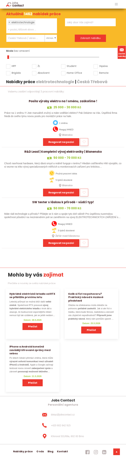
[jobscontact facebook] (87, 452)
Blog (50, 451)
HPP (14, 66)
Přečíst (32, 326)
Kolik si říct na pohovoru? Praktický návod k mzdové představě (85, 297)
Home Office (74, 73)
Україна (103, 66)
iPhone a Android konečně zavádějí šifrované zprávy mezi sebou (30, 350)
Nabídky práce (23, 451)
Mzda (9, 51)
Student (72, 66)
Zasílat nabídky (122, 52)
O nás (40, 451)
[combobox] (31, 25)
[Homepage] (15, 4)
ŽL (39, 66)
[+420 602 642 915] (63, 425)
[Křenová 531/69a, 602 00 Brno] (63, 436)
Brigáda (16, 73)
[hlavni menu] (116, 4)
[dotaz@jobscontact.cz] (63, 414)
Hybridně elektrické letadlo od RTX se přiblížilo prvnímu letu (32, 295)
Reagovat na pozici (61, 142)
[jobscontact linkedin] (104, 452)
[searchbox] (29, 29)
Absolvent (44, 73)
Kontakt (62, 451)
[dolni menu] (116, 451)
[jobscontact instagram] (96, 452)
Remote (104, 73)
